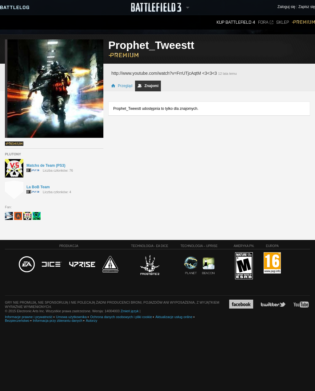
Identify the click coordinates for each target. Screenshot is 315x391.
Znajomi (148, 86)
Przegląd (121, 86)
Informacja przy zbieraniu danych (57, 320)
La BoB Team (38, 187)
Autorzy (91, 320)
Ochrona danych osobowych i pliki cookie (121, 317)
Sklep (282, 22)
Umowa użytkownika (71, 317)
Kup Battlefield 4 (236, 22)
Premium (303, 22)
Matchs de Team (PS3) (45, 165)
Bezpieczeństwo (17, 320)
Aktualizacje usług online (173, 317)
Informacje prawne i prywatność (29, 317)
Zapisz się (306, 7)
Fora (265, 22)
